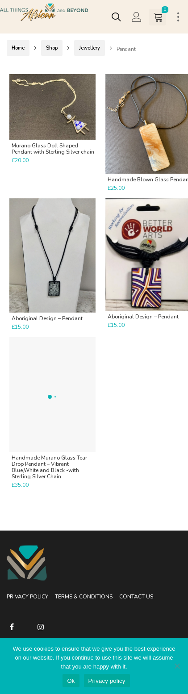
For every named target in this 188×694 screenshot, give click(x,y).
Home (18, 48)
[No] (176, 665)
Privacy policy (106, 680)
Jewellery (89, 48)
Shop (52, 48)
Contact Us (136, 596)
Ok (71, 680)
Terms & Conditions (84, 596)
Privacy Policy (27, 596)
